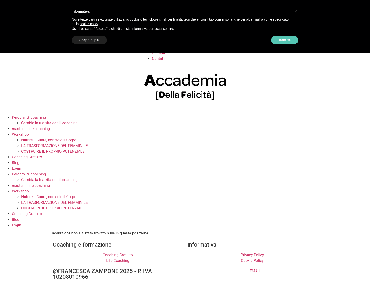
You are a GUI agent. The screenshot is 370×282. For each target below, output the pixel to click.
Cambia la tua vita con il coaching (49, 123)
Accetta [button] (285, 40)
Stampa (158, 53)
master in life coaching (31, 128)
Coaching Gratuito (27, 157)
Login (16, 168)
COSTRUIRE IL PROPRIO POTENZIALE (52, 151)
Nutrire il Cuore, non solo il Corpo (48, 140)
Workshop (20, 134)
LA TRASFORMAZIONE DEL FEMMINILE (54, 145)
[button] (296, 11)
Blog (15, 163)
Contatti (158, 58)
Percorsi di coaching (29, 117)
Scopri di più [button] (89, 40)
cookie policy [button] (89, 24)
